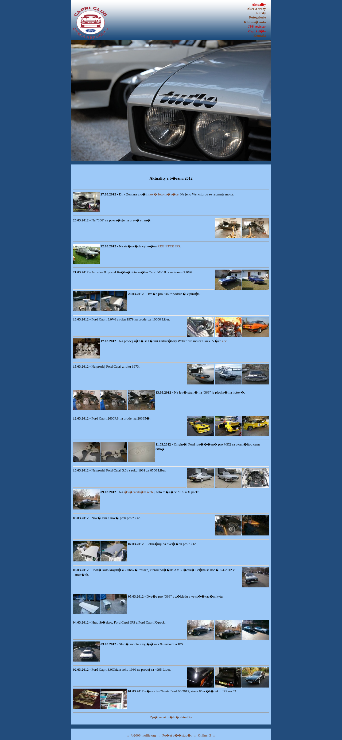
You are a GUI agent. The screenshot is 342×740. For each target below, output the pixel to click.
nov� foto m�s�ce (163, 194)
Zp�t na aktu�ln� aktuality (171, 717)
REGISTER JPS (168, 246)
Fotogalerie (257, 17)
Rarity (261, 13)
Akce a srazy (256, 9)
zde (224, 341)
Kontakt (260, 35)
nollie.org (149, 735)
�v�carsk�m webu (139, 492)
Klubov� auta (255, 22)
